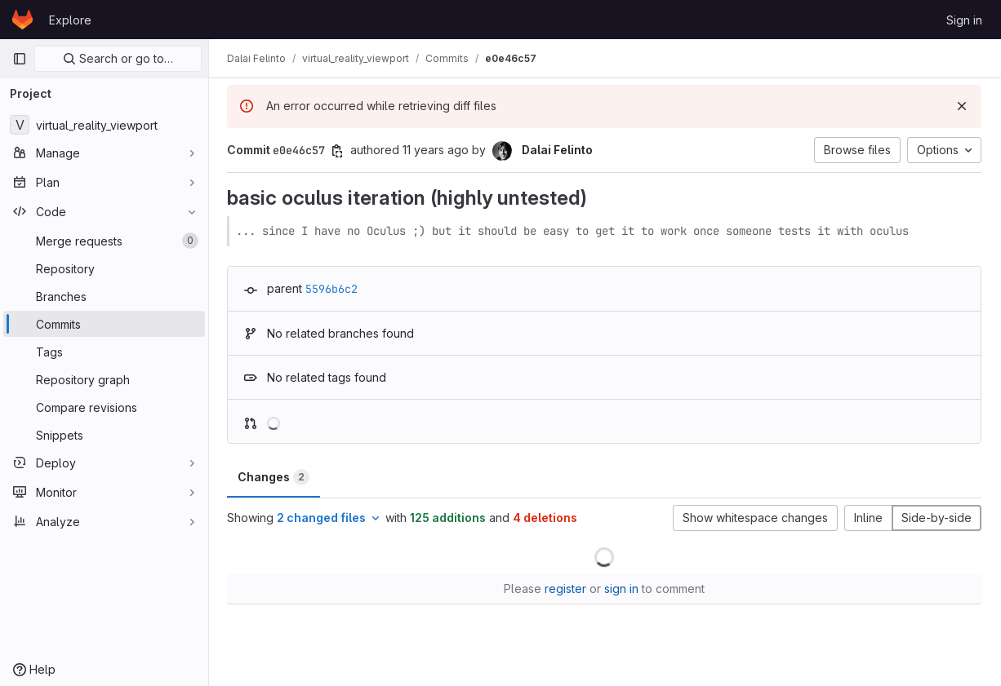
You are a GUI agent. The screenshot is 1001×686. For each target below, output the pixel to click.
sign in (622, 588)
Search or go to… (118, 58)
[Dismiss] (962, 106)
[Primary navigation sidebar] (20, 59)
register (566, 588)
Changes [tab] (275, 477)
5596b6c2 (333, 288)
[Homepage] (22, 20)
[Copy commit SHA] (339, 151)
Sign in (964, 20)
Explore (70, 20)
